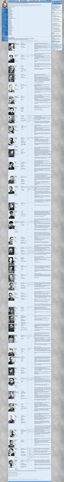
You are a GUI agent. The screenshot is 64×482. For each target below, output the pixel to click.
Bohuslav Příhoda (10, 25)
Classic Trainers (56, 45)
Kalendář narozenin (4, 16)
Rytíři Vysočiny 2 (46, 175)
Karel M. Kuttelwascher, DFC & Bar (12, 18)
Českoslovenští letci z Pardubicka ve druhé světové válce (41, 426)
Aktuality (3, 8)
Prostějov (56, 24)
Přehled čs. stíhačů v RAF (24, 39)
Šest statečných (45, 219)
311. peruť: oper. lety (4, 23)
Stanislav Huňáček (10, 14)
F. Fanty (46, 254)
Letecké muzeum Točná (56, 42)
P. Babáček (35, 184)
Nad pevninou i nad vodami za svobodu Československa (43, 387)
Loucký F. (44, 291)
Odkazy (3, 34)
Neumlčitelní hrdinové (44, 376)
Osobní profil (16, 61)
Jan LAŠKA (3, 29)
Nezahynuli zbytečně (47, 174)
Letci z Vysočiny (4, 17)
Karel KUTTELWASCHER (4, 28)
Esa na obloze (45, 200)
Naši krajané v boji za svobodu (40, 105)
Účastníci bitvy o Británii (4, 21)
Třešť (21, 116)
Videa (3, 12)
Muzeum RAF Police (54, 5)
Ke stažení (3, 33)
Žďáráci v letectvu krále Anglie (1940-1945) (43, 63)
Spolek (3, 9)
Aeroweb (57, 48)
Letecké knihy (3, 31)
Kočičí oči (47, 234)
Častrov (22, 75)
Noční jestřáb (47, 232)
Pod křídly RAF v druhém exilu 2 (41, 199)
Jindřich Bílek (9, 7)
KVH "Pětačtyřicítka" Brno (55, 44)
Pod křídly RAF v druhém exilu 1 (39, 64)
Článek (15, 168)
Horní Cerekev (22, 258)
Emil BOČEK (3, 25)
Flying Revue (54, 48)
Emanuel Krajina (10, 17)
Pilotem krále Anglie (48, 94)
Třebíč (21, 150)
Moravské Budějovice (23, 368)
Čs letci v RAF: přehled (5, 14)
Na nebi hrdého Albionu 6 (38, 175)
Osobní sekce (16, 146)
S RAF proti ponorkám (39, 53)
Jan (53, 26)
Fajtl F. (35, 291)
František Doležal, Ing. (10, 10)
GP (27, 56)
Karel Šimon (9, 31)
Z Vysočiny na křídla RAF (39, 232)
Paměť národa (59, 47)
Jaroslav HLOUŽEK (4, 27)
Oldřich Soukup (10, 28)
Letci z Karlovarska (4, 18)
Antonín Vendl (10, 32)
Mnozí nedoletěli (47, 291)
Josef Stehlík (9, 29)
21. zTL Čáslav (55, 46)
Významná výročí (4, 15)
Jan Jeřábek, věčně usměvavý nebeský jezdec (42, 438)
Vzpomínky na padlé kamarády (39, 291)
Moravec (22, 357)
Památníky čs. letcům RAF (55, 7)
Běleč (55, 18)
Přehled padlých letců (4, 22)
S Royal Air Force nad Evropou (40, 305)
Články (3, 11)
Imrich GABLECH (4, 26)
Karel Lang (9, 19)
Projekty (3, 10)
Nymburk (56, 15)
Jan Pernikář (9, 24)
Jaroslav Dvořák (10, 11)
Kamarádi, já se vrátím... (44, 173)
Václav (54, 29)
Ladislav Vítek (10, 33)
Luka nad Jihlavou (23, 349)
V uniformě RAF (39, 94)
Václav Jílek (9, 15)
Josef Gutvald (9, 12)
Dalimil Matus (9, 21)
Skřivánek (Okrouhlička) (23, 430)
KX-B (59, 45)
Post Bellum (55, 47)
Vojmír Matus (9, 22)
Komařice (56, 21)
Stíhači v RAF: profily (4, 19)
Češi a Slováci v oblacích (39, 95)
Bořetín (22, 283)
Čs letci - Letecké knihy (13, 472)
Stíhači (37, 235)
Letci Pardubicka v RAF (46, 245)
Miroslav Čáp (9, 8)
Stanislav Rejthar (10, 26)
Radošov (22, 203)
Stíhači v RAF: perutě (4, 20)
